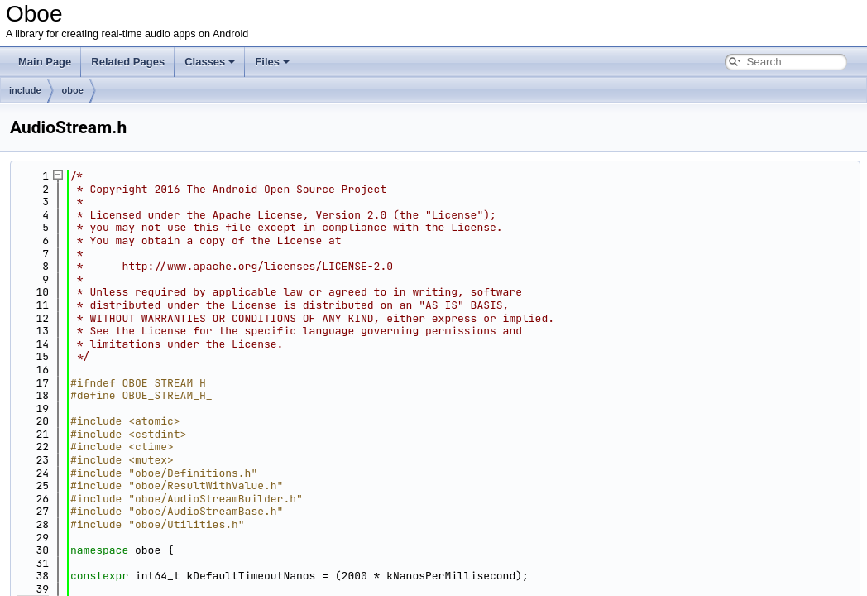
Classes (209, 61)
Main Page (44, 61)
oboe (73, 90)
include (25, 90)
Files (272, 61)
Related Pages (128, 61)
